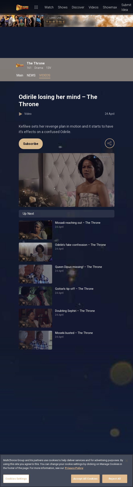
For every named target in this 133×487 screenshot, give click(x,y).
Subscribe (30, 144)
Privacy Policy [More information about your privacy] (74, 468)
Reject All (115, 478)
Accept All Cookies (85, 478)
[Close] (126, 460)
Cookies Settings (16, 478)
